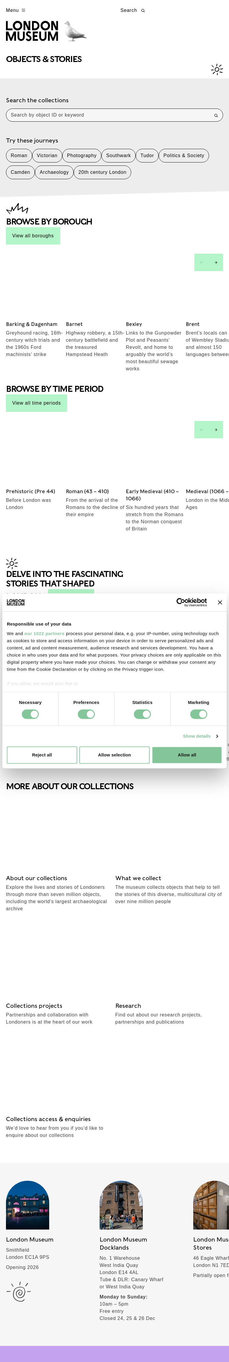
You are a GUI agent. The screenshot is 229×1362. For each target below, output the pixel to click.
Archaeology (54, 176)
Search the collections (37, 104)
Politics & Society (183, 159)
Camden (20, 176)
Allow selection (114, 755)
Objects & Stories (35, 1135)
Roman (19, 159)
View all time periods (36, 348)
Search (133, 10)
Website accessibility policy (126, 1343)
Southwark (118, 159)
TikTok (129, 1005)
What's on (23, 1114)
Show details (197, 736)
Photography (82, 159)
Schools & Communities (44, 1156)
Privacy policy (54, 1343)
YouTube (185, 1005)
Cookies (83, 1343)
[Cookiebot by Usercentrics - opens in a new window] (181, 602)
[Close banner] (220, 602)
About (18, 1178)
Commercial (26, 1241)
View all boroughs (33, 239)
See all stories (71, 483)
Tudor (147, 159)
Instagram (187, 986)
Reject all (42, 755)
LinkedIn (185, 1024)
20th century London (102, 176)
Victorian (47, 159)
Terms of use (19, 1343)
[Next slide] (216, 266)
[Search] (216, 119)
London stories (31, 1220)
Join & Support (31, 1199)
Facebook (133, 986)
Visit (15, 1093)
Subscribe (23, 978)
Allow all (187, 755)
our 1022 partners (44, 633)
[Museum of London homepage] (51, 35)
